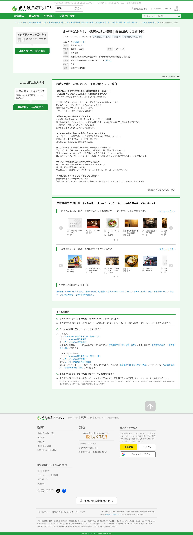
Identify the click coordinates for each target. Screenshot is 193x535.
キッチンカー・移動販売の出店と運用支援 (115, 524)
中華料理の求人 (160, 291)
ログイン (147, 447)
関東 (70, 418)
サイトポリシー (44, 512)
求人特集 (34, 16)
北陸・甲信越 (113, 418)
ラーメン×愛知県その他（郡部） (78, 362)
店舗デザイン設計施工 (101, 521)
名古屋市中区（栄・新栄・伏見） (123, 345)
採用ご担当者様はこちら (98, 500)
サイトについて (43, 471)
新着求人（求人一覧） (46, 433)
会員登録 (128, 447)
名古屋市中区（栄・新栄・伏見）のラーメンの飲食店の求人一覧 (135, 22)
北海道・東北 (100, 418)
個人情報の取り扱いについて (62, 512)
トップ (17, 22)
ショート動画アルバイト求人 (99, 526)
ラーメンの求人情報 (142, 291)
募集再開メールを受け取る (32, 51)
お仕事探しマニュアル (87, 444)
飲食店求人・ (128, 521)
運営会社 (40, 484)
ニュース (40, 475)
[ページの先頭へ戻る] (150, 406)
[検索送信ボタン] (179, 16)
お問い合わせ (42, 479)
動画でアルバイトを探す (47, 450)
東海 (24, 22)
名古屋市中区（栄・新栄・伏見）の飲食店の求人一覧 (90, 22)
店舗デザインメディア (55, 526)
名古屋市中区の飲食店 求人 (119, 291)
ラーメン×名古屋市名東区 (75, 339)
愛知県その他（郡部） (74, 367)
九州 (90, 418)
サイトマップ (80, 512)
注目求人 (49, 16)
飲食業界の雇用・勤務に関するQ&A (93, 452)
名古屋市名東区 (158, 345)
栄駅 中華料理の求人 (85, 295)
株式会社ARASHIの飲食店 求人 (69, 291)
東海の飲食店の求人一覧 (37, 22)
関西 (76, 418)
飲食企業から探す (44, 446)
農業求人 (75, 526)
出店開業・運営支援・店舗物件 (70, 521)
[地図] (108, 60)
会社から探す (67, 16)
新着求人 (19, 16)
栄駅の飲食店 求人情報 (95, 291)
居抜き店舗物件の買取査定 (78, 524)
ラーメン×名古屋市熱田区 (75, 342)
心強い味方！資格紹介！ (88, 448)
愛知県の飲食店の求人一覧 (58, 22)
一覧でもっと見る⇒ (166, 211)
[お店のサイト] (79, 42)
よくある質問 (52, 475)
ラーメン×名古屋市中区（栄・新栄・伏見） (83, 336)
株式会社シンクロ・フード (114, 514)
